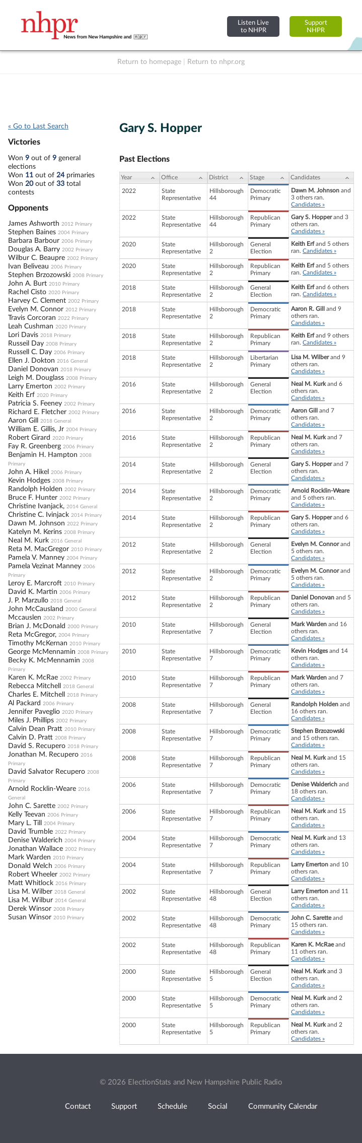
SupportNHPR (316, 26)
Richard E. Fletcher (37, 412)
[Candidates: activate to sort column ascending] (321, 178)
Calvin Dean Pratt (35, 728)
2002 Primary (77, 249)
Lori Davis (23, 335)
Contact (78, 1106)
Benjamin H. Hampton (43, 454)
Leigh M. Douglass (36, 377)
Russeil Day (26, 343)
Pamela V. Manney (36, 557)
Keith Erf (21, 394)
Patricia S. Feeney (35, 403)
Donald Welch (30, 865)
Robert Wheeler (32, 874)
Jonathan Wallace (35, 848)
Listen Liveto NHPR (253, 26)
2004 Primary (73, 232)
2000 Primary (82, 626)
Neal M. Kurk (28, 540)
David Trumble (30, 831)
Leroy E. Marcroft (35, 583)
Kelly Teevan (26, 814)
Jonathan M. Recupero (43, 754)
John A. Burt (27, 283)
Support (124, 1106)
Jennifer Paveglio (34, 711)
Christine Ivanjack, (36, 506)
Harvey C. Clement (37, 300)
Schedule (172, 1106)
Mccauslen (24, 617)
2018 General (55, 421)
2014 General (81, 506)
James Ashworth (33, 223)
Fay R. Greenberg (34, 446)
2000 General (80, 609)
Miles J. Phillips (31, 720)
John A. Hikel (28, 472)
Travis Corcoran (32, 317)
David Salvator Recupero (46, 771)
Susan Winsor (29, 917)
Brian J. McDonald (36, 626)
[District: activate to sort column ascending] (227, 178)
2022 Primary (73, 318)
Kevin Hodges (29, 480)
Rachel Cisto (27, 292)
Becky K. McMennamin (44, 660)
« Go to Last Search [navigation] (38, 126)
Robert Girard (29, 437)
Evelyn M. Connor (35, 309)
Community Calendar (282, 1106)
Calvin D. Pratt (30, 737)
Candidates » (308, 204)
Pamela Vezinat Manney (44, 566)
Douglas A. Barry (34, 249)
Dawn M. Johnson (36, 523)
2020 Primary (63, 292)
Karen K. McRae (33, 677)
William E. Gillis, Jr (36, 429)
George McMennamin (42, 651)
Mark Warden (29, 857)
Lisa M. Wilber (30, 891)
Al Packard (24, 703)
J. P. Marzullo (28, 600)
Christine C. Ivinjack (38, 514)
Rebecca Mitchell (34, 686)
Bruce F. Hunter (32, 497)
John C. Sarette (31, 806)
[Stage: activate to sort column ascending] (268, 178)
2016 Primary (70, 883)
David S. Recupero (36, 746)
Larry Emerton (30, 386)
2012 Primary (76, 224)
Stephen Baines (32, 232)
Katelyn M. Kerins (35, 531)
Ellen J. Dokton (31, 360)
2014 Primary (86, 515)
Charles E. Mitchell (36, 694)
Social (218, 1106)
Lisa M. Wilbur (30, 900)
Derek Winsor (29, 908)
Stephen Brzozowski (39, 275)
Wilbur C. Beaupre (36, 257)
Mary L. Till (25, 823)
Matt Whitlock (30, 883)
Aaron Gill (23, 420)
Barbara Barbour (33, 240)
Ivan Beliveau (28, 266)
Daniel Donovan (33, 369)
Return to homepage (149, 61)
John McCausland (35, 609)
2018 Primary (55, 335)
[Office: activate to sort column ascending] (183, 178)
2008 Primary (88, 275)
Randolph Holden (35, 489)
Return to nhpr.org (216, 61)
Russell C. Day (30, 352)
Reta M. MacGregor (38, 549)
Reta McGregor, (32, 634)
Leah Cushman (30, 326)
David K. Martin (32, 591)
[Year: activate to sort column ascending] (139, 178)
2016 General (72, 361)
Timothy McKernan (37, 643)
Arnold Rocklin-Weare (42, 788)
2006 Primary (76, 241)
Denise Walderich (35, 840)
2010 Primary (64, 284)
